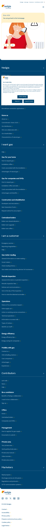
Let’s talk (4, 381)
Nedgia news (6, 75)
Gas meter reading (9, 255)
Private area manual (8, 453)
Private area (6, 442)
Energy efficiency (8, 334)
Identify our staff (7, 327)
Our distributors (6, 126)
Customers (31, 2)
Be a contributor (8, 392)
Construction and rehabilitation (13, 200)
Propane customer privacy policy (12, 519)
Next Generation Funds (9, 207)
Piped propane (6, 475)
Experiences (5, 366)
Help (3, 152)
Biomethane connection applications (13, 108)
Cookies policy (6, 522)
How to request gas (8, 161)
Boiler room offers (7, 228)
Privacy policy (6, 516)
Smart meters (6, 262)
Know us (5, 115)
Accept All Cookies (29, 101)
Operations (6, 301)
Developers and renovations (10, 203)
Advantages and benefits (9, 193)
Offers (4, 410)
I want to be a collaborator (10, 399)
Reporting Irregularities (9, 246)
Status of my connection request (12, 305)
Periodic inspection (9, 276)
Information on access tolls (10, 319)
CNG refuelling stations (9, 355)
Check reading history (8, 266)
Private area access (8, 460)
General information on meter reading (13, 258)
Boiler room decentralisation (10, 221)
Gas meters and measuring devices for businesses (17, 269)
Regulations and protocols (10, 481)
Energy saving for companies (10, 341)
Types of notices (7, 323)
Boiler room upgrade (8, 225)
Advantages (5, 362)
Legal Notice (5, 525)
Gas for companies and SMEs (13, 179)
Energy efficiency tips (8, 337)
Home (3, 413)
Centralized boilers (9, 218)
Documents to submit (8, 435)
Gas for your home (9, 157)
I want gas (26, 2)
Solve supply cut (7, 308)
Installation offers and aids (10, 186)
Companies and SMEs (8, 421)
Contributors (37, 2)
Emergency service (7, 243)
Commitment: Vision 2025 (10, 122)
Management (7, 428)
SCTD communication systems (11, 484)
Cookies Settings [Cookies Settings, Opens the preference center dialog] (22, 96)
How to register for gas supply (11, 431)
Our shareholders (7, 133)
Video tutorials (6, 456)
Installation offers (7, 164)
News (3, 384)
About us (4, 119)
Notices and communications (11, 287)
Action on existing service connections (13, 312)
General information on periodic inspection (15, 280)
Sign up (4, 403)
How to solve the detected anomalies (13, 294)
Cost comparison (7, 358)
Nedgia (21, 2)
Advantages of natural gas (10, 171)
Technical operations (8, 316)
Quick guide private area (9, 449)
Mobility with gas (8, 348)
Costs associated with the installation (13, 168)
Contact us (5, 351)
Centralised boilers (7, 417)
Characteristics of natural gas (11, 137)
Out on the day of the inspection (11, 291)
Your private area (7, 445)
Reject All (17, 101)
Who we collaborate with (9, 130)
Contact (4, 509)
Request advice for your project (11, 211)
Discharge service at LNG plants (11, 478)
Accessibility (5, 512)
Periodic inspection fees (9, 283)
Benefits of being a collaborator (11, 396)
